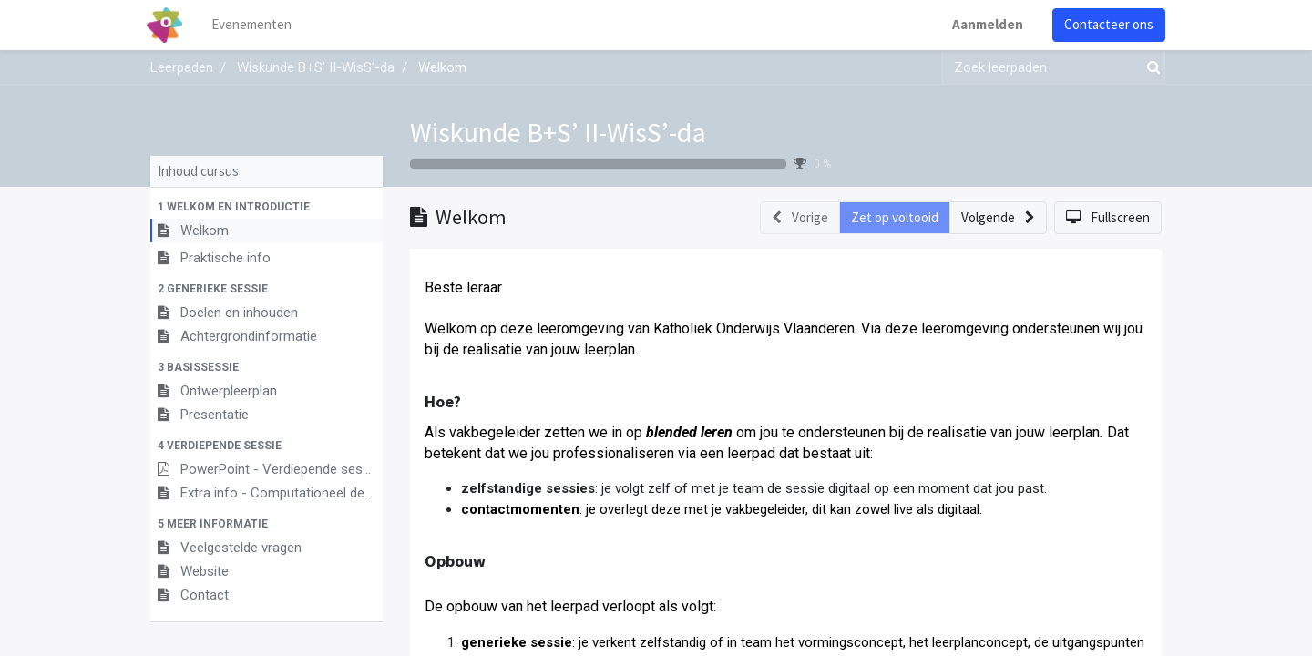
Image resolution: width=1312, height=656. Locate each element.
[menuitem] (255, 25)
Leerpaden (181, 67)
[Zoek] (1149, 68)
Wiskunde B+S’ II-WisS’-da (558, 132)
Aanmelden (984, 24)
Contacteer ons (1105, 24)
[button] (266, 207)
